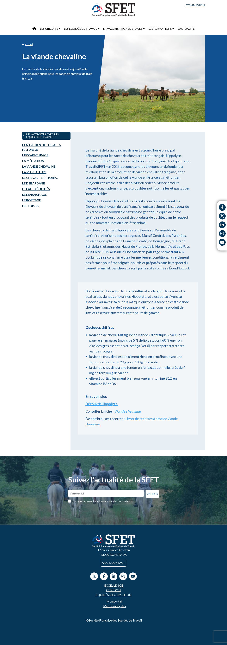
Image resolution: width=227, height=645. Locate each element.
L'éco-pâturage (35, 155)
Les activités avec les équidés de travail (41, 136)
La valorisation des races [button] (122, 28)
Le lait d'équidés (36, 189)
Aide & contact (113, 562)
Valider (152, 493)
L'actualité (186, 28)
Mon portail (114, 601)
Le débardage (33, 183)
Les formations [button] (160, 28)
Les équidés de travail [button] (80, 28)
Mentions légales (114, 606)
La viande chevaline (38, 166)
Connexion (195, 5)
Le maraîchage (34, 194)
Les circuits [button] (49, 28)
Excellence (113, 585)
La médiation (33, 161)
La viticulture (34, 172)
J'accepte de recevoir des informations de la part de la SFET (103, 501)
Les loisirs (30, 206)
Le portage (31, 200)
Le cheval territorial (40, 177)
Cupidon (113, 590)
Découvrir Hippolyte (101, 404)
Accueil (27, 44)
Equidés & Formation (114, 595)
